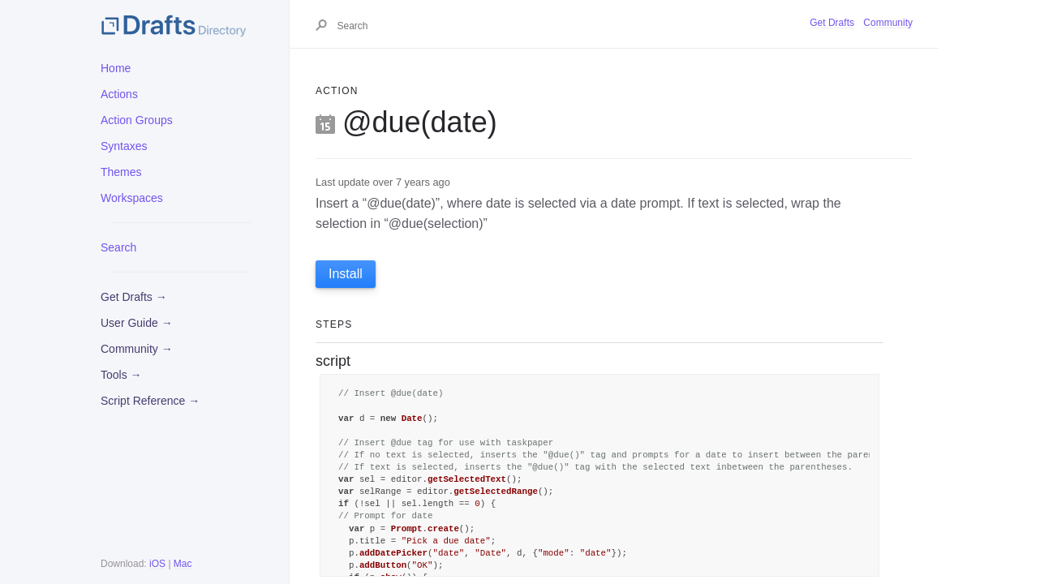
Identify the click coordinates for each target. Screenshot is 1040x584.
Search (118, 247)
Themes (121, 171)
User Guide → (137, 322)
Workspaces (132, 197)
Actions (119, 94)
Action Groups (137, 120)
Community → (137, 348)
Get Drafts (832, 22)
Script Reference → (150, 400)
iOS (157, 563)
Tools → (121, 374)
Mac (183, 563)
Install (346, 274)
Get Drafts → (134, 296)
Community (888, 22)
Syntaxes (124, 146)
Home (116, 68)
